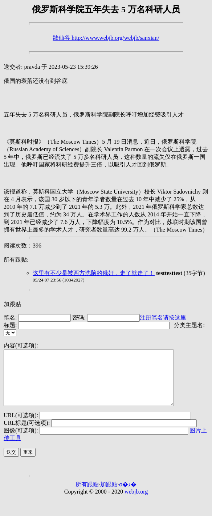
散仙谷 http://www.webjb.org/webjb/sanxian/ (106, 38)
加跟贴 (12, 304)
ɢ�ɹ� (127, 495)
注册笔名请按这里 (163, 317)
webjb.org (136, 502)
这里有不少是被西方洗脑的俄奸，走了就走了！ (94, 273)
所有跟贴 (87, 495)
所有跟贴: (16, 260)
